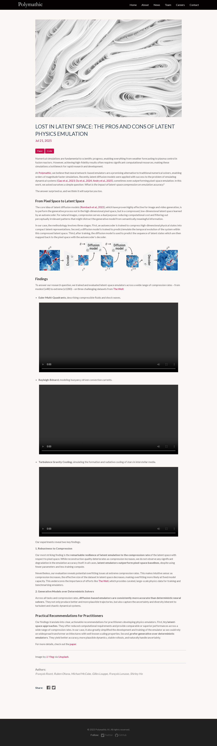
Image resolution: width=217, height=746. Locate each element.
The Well (118, 288)
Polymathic (45, 172)
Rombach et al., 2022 (92, 207)
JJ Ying (50, 656)
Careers (180, 4)
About (145, 4)
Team (168, 4)
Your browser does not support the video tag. (108, 337)
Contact (194, 4)
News (157, 4)
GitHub (121, 734)
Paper (40, 151)
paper (73, 644)
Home (133, 4)
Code (49, 151)
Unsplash (63, 656)
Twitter (107, 735)
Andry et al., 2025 (102, 180)
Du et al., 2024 (84, 180)
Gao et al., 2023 (66, 180)
